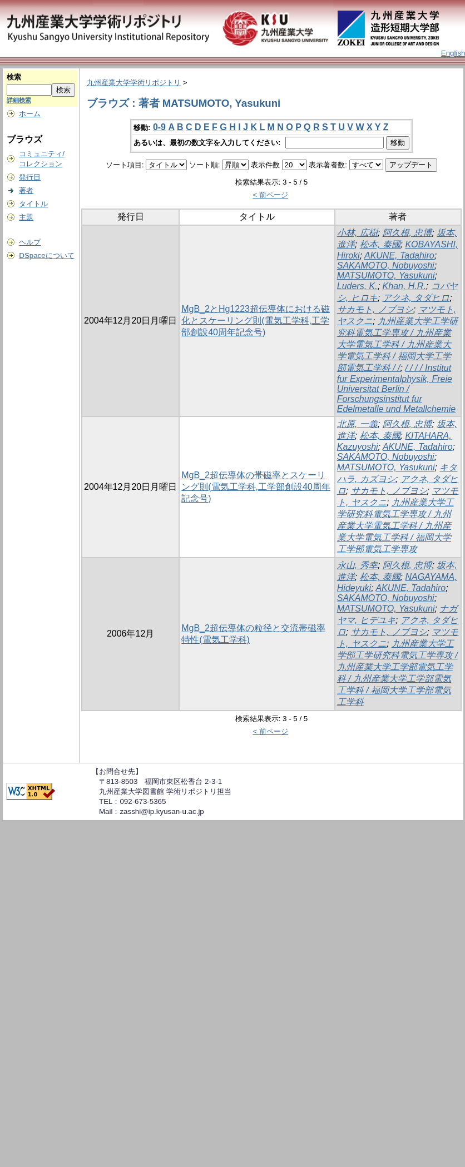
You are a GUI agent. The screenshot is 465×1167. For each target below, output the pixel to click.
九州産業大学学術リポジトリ (134, 82)
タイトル (33, 204)
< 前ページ (270, 195)
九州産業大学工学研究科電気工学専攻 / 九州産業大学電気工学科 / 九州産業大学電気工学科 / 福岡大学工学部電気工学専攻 (395, 526)
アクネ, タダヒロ (416, 297)
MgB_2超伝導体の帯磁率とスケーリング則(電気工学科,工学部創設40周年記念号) (255, 486)
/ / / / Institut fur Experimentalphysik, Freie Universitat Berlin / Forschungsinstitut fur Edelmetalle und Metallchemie (396, 388)
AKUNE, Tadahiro (399, 255)
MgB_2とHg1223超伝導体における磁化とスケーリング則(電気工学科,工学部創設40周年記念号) (255, 320)
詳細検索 (19, 100)
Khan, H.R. (404, 286)
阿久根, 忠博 (407, 232)
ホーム (30, 114)
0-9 (159, 127)
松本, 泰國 (380, 244)
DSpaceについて (46, 255)
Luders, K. (357, 286)
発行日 (30, 177)
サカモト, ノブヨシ (375, 309)
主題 (26, 217)
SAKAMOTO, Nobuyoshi (385, 265)
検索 (14, 77)
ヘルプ (30, 242)
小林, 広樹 (357, 232)
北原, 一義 (357, 424)
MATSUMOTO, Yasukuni (386, 275)
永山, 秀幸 (357, 565)
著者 (26, 190)
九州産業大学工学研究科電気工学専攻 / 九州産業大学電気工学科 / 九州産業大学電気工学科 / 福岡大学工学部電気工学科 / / (397, 344)
